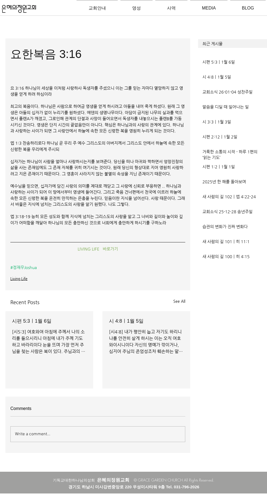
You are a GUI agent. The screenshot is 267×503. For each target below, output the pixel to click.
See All (179, 301)
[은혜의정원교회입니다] (19, 9)
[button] (232, 43)
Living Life (19, 278)
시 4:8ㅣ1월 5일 (126, 321)
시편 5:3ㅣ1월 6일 (31, 321)
